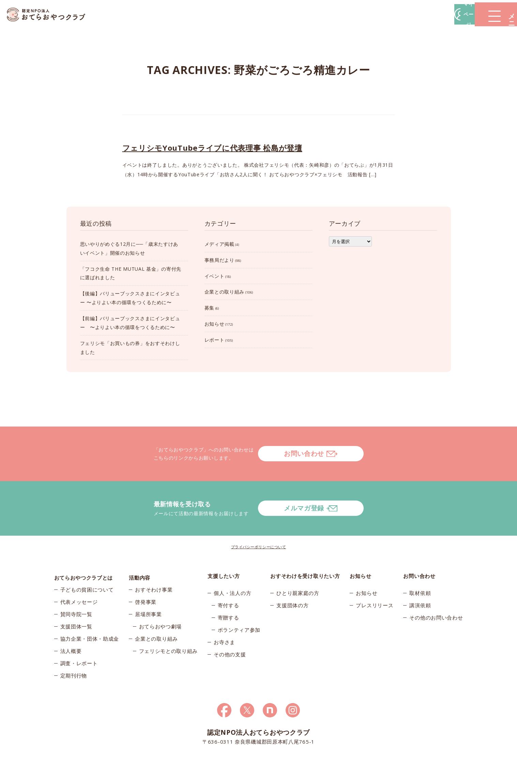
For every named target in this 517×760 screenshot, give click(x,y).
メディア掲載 (219, 244)
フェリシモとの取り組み (168, 627)
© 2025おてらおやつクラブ (136, 753)
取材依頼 (420, 565)
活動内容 (139, 548)
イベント (214, 276)
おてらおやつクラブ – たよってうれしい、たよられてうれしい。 (51, 14)
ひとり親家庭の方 (297, 565)
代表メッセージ (79, 578)
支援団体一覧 (76, 602)
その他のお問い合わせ (436, 590)
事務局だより (219, 260)
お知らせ (214, 324)
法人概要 (71, 627)
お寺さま (224, 614)
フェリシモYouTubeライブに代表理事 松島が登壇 (212, 148)
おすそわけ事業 (153, 565)
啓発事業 (145, 578)
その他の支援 (230, 627)
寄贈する (228, 590)
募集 (209, 307)
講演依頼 (420, 578)
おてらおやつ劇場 (160, 602)
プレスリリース (374, 578)
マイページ (413, 14)
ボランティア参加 (239, 602)
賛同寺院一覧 (76, 590)
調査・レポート (79, 639)
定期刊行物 (73, 651)
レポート (214, 340)
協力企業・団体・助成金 (89, 614)
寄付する (228, 578)
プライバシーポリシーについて (258, 519)
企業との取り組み (224, 291)
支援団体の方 (292, 578)
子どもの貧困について (87, 565)
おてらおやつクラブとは (83, 548)
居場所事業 (148, 590)
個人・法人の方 (232, 565)
